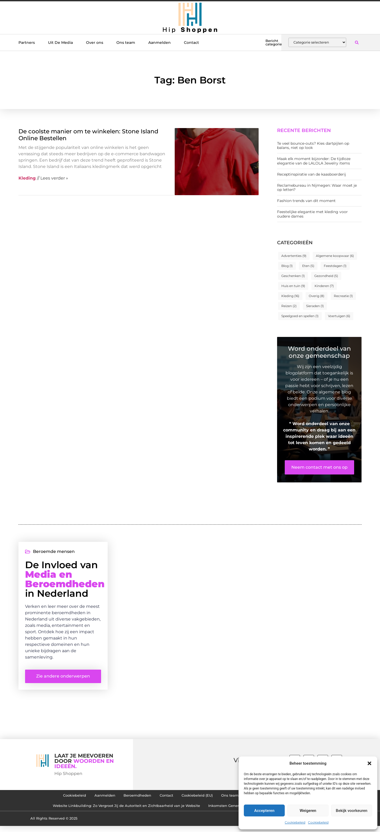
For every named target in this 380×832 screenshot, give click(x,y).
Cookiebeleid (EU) (198, 798)
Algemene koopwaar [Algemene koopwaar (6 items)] (335, 256)
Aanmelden (159, 42)
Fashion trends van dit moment (306, 200)
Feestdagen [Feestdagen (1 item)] (335, 266)
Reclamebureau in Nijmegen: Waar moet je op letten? (317, 187)
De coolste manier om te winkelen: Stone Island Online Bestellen (88, 135)
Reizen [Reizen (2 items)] (289, 306)
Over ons (94, 42)
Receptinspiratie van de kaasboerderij (311, 174)
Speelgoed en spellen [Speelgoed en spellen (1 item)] (300, 316)
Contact (191, 42)
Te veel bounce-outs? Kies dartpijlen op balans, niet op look (313, 145)
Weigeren (308, 810)
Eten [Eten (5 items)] (308, 266)
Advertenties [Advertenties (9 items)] (293, 256)
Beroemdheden (129, 798)
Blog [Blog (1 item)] (287, 266)
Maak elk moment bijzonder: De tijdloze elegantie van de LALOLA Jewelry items (313, 161)
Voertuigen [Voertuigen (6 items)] (339, 316)
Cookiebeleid (295, 822)
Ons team (125, 42)
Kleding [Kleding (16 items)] (290, 296)
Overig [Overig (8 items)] (316, 296)
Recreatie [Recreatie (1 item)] (343, 296)
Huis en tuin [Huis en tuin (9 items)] (293, 286)
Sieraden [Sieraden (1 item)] (315, 306)
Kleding (27, 178)
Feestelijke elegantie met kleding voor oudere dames (312, 214)
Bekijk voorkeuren (351, 810)
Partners (26, 42)
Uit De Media (60, 42)
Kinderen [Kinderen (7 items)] (324, 286)
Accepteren (264, 810)
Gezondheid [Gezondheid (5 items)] (326, 276)
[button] (369, 763)
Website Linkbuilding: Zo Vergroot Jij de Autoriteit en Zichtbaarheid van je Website (120, 811)
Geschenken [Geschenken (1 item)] (293, 276)
